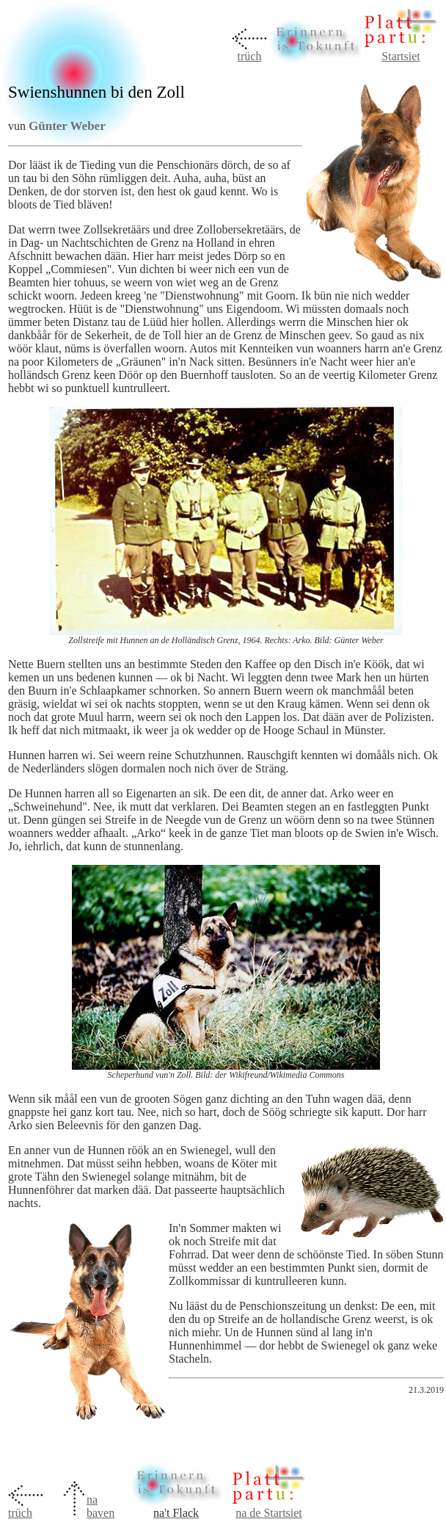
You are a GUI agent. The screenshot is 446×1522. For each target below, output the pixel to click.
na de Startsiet (268, 1513)
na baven (100, 1506)
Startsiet (400, 56)
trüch (250, 56)
